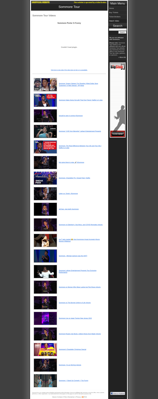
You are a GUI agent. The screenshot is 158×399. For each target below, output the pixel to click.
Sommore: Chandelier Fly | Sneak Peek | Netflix (74, 178)
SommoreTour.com (36, 392)
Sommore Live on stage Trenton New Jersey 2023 (75, 318)
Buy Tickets (113, 12)
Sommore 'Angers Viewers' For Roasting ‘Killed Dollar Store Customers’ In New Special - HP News (78, 84)
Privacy (78, 397)
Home (111, 8)
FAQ (65, 397)
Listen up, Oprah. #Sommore (68, 193)
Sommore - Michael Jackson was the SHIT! (73, 256)
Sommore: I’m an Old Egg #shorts (70, 365)
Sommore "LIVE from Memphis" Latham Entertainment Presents (80, 131)
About (54, 397)
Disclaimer (71, 397)
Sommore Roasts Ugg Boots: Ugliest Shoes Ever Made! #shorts (80, 334)
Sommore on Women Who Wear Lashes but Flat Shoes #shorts (80, 287)
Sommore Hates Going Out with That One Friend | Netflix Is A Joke (81, 100)
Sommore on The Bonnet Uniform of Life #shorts (75, 303)
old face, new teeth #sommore (69, 209)
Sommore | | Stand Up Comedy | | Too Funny (73, 380)
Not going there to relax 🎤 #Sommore (71, 162)
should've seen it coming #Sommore (71, 116)
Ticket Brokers (114, 17)
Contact (59, 397)
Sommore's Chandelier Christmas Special (72, 349)
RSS (85, 397)
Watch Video (114, 21)
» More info (122, 57)
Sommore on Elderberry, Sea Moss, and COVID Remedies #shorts (81, 225)
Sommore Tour (69, 7)
